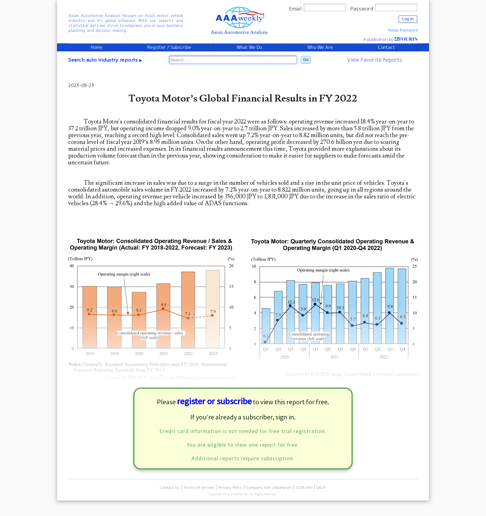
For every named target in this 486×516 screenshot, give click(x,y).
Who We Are (320, 47)
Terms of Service (199, 487)
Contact (386, 47)
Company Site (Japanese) (269, 487)
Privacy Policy (230, 487)
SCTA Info (304, 487)
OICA (320, 487)
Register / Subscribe (169, 47)
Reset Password (403, 30)
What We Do (249, 47)
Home (96, 47)
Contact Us (170, 487)
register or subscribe (214, 401)
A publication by (390, 39)
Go (306, 59)
